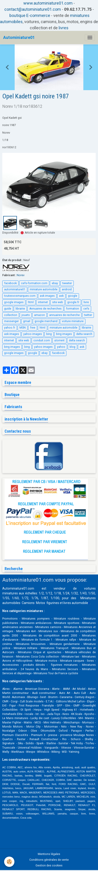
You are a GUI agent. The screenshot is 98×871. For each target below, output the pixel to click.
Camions (28, 603)
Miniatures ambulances (36, 623)
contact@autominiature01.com (32, 9)
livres (63, 27)
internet (43, 302)
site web (57, 302)
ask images (47, 295)
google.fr (73, 302)
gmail (26, 321)
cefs (86, 308)
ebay (55, 283)
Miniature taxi (70, 656)
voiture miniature (73, 321)
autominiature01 (14, 289)
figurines (52, 603)
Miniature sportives (66, 623)
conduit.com (41, 340)
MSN (22, 327)
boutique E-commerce (29, 15)
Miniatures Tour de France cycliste (56, 673)
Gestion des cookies (49, 865)
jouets (26, 315)
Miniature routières (66, 618)
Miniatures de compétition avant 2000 (51, 635)
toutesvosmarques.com (19, 295)
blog (72, 346)
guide (7, 308)
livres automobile (75, 603)
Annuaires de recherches (45, 308)
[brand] (19, 37)
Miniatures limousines (31, 644)
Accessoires (10, 664)
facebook (10, 283)
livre (86, 302)
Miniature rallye (66, 639)
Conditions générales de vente (49, 859)
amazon (39, 315)
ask (61, 295)
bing (49, 334)
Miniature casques (72, 660)
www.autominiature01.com (48, 3)
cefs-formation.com (34, 283)
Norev (20, 275)
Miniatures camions (48, 627)
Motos (40, 603)
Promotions (10, 618)
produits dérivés (34, 664)
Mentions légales (49, 854)
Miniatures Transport (54, 648)
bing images (64, 334)
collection (10, 315)
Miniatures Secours (65, 669)
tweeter (67, 283)
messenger (11, 321)
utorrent (59, 340)
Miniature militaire (26, 648)
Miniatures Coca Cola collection (37, 656)
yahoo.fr (9, 327)
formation (72, 308)
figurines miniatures (63, 664)
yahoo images (32, 334)
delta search (84, 334)
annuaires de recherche (64, 315)
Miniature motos (46, 660)
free (32, 327)
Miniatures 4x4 (26, 631)
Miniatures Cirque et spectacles (39, 652)
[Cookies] (9, 862)
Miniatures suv (48, 631)
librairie (20, 308)
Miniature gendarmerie (65, 644)
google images (14, 302)
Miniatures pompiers (36, 618)
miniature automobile (43, 289)
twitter (88, 315)
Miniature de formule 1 (37, 639)
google (72, 295)
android (67, 289)
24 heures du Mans (34, 669)
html (31, 302)
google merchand (46, 321)
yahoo (61, 346)
